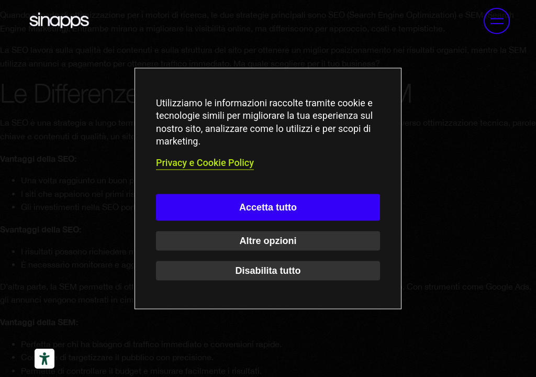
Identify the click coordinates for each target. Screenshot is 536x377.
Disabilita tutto (268, 270)
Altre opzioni (268, 240)
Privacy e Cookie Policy (205, 162)
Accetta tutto (268, 207)
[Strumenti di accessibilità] (44, 359)
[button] (497, 21)
